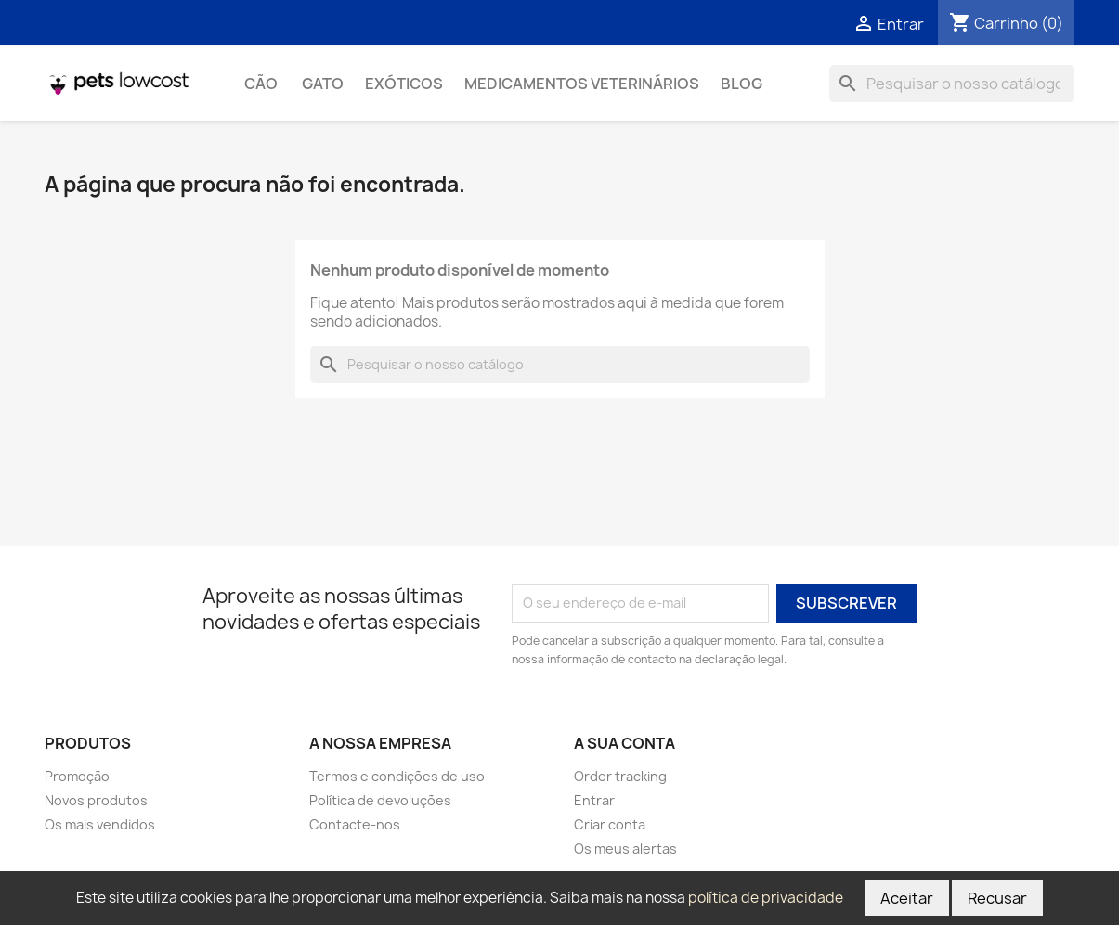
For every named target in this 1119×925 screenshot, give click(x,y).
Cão (262, 83)
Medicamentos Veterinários (581, 83)
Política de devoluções (380, 800)
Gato (323, 83)
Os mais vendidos (100, 824)
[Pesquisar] (951, 83)
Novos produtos (96, 800)
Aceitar (906, 898)
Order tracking (620, 776)
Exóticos (404, 83)
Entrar (594, 800)
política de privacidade (765, 897)
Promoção (77, 776)
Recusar (997, 898)
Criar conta (609, 824)
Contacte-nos (354, 824)
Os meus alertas (625, 848)
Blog (741, 83)
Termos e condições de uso (397, 776)
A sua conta (624, 743)
